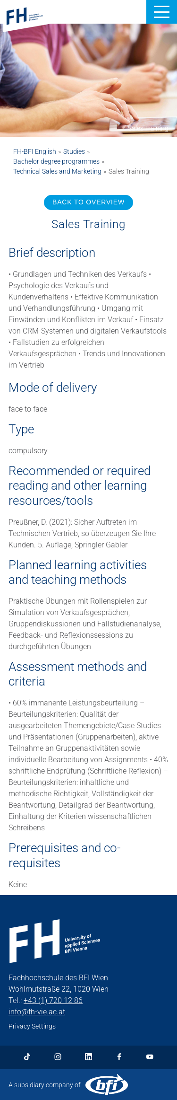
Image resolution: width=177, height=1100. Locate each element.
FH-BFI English (34, 151)
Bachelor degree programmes (56, 161)
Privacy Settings (32, 1026)
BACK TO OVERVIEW (88, 202)
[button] (161, 12)
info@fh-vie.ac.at (36, 1011)
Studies (74, 151)
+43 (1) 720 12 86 (53, 1000)
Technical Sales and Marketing (57, 171)
